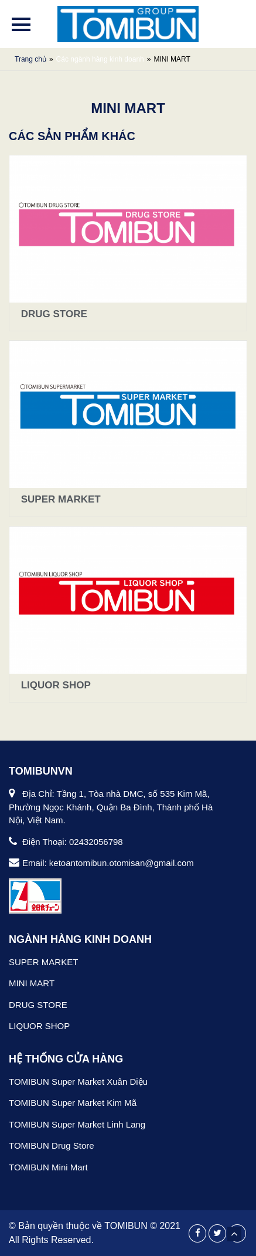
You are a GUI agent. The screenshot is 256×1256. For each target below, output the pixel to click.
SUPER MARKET (59, 499)
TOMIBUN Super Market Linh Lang (77, 1124)
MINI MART (31, 983)
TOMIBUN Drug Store (51, 1145)
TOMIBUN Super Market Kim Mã (72, 1103)
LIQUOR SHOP (54, 685)
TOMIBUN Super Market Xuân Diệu (78, 1082)
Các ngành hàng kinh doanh (100, 59)
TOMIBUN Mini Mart (48, 1167)
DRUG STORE (52, 314)
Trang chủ (30, 59)
